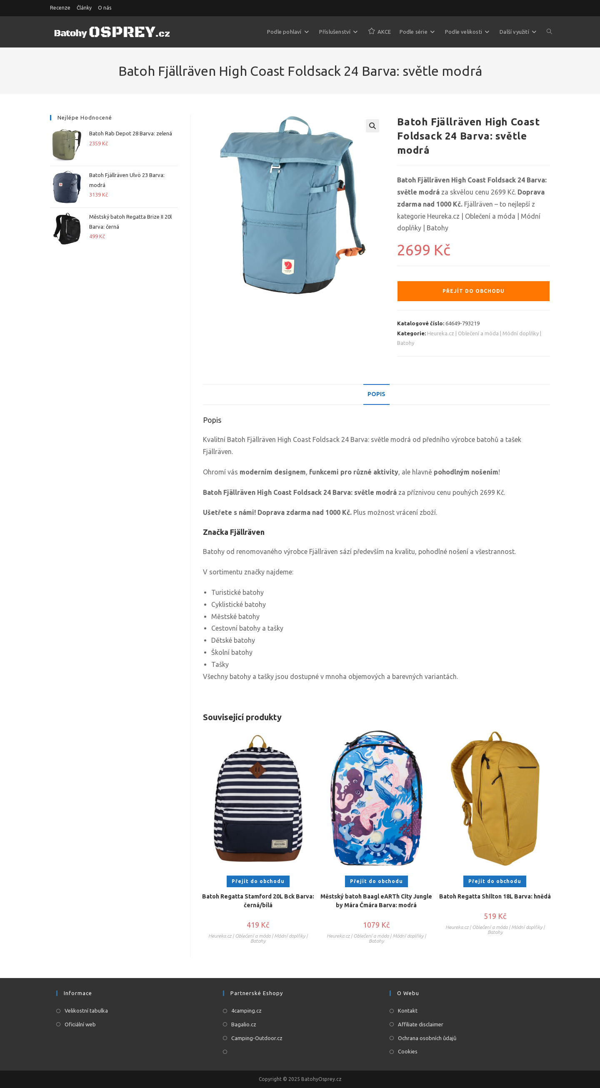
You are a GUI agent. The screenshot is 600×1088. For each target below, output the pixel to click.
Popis (376, 394)
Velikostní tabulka (86, 1010)
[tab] (376, 394)
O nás (104, 7)
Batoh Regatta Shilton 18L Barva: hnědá (495, 896)
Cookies (408, 1051)
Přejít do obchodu (473, 291)
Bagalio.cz (243, 1024)
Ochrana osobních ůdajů (427, 1038)
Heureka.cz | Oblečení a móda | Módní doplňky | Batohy (258, 938)
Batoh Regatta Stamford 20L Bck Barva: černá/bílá (258, 901)
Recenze (60, 7)
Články (84, 7)
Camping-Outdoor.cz (256, 1038)
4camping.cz (246, 1010)
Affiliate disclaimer (420, 1024)
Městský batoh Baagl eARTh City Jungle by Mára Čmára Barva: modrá (376, 901)
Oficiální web (80, 1024)
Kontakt (408, 1010)
